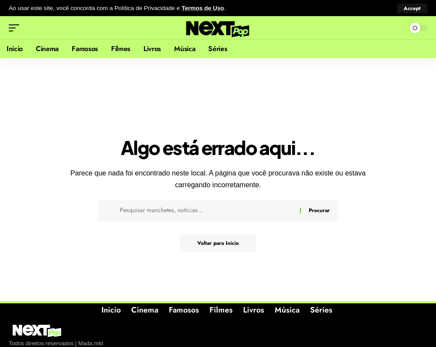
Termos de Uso (202, 8)
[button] (412, 8)
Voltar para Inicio (218, 243)
